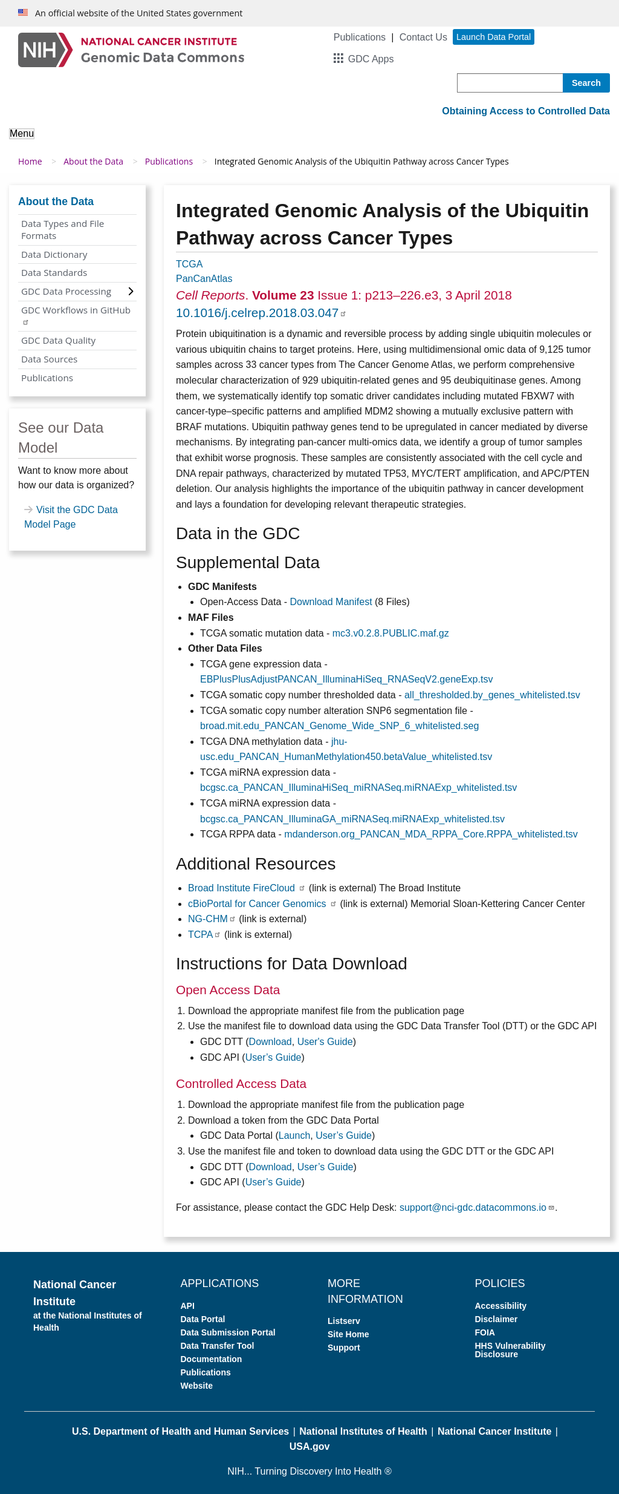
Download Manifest (331, 602)
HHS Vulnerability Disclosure (510, 1350)
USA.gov (310, 1446)
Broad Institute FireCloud (247, 888)
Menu (22, 133)
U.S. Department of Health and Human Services (180, 1431)
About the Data (93, 161)
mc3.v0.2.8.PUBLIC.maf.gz (390, 633)
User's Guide (325, 1042)
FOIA (485, 1332)
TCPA (204, 934)
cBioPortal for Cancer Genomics (262, 904)
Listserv (344, 1321)
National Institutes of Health (363, 1431)
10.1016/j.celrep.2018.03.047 (261, 312)
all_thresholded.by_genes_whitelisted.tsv (492, 695)
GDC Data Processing (66, 291)
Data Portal (203, 1319)
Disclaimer (496, 1319)
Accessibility (501, 1306)
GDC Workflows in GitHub (76, 315)
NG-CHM (212, 919)
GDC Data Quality (58, 340)
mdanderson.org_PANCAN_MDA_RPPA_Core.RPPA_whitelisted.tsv (431, 834)
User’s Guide (273, 1057)
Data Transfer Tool (217, 1346)
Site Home (348, 1334)
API (188, 1306)
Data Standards (54, 272)
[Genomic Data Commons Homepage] (131, 49)
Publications (360, 37)
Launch (295, 1135)
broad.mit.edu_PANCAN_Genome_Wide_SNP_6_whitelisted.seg (339, 726)
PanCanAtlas (204, 279)
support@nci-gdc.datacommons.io (477, 1207)
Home (30, 161)
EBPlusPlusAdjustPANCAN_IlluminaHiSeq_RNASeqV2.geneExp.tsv (346, 679)
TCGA (189, 264)
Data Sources (49, 359)
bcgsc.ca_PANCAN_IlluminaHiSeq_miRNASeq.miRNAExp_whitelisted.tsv (358, 787)
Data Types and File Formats (62, 229)
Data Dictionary (54, 254)
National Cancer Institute (494, 1431)
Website (197, 1385)
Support (344, 1347)
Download (270, 1042)
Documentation (211, 1359)
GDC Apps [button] (371, 59)
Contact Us (423, 37)
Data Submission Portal (228, 1332)
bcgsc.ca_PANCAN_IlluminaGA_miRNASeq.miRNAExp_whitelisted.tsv (352, 819)
